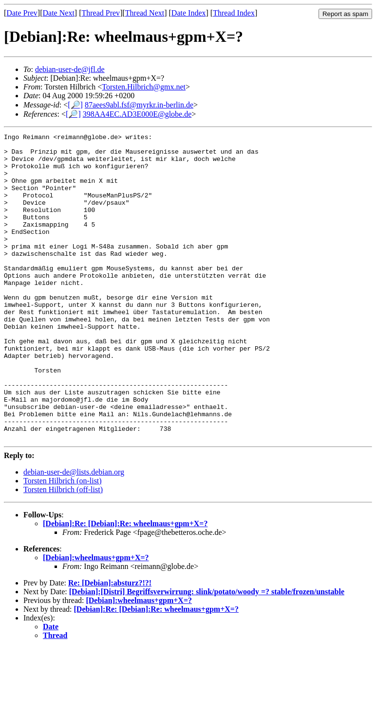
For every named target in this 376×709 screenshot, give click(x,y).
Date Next (59, 13)
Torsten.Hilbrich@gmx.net (144, 87)
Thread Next (144, 13)
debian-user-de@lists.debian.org (73, 533)
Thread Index (234, 13)
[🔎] (75, 105)
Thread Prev (100, 13)
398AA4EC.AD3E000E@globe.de (137, 114)
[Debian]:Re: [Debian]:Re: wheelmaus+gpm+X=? (125, 585)
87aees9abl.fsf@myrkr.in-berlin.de (139, 105)
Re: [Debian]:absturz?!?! (109, 644)
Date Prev (22, 13)
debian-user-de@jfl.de (70, 69)
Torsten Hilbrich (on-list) (62, 542)
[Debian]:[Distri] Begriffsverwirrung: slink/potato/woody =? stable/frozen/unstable (206, 653)
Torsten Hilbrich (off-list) (63, 551)
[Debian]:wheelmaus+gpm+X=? (96, 619)
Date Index (188, 13)
